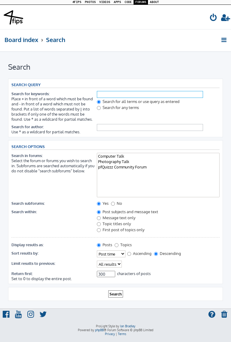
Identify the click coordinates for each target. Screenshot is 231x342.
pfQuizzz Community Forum (158, 167)
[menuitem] (213, 18)
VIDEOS (104, 2)
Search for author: (27, 126)
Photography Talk (158, 161)
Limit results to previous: (33, 263)
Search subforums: (28, 203)
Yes (103, 203)
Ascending (139, 253)
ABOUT (154, 2)
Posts (104, 244)
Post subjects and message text (127, 211)
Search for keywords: (30, 93)
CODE (128, 2)
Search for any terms (118, 107)
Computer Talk (158, 156)
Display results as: (27, 244)
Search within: (24, 211)
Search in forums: (27, 155)
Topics (123, 244)
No (116, 203)
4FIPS (76, 2)
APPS (117, 2)
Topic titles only (114, 223)
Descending (167, 253)
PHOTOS (90, 2)
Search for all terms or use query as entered (138, 101)
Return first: (22, 273)
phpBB (99, 330)
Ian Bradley (127, 326)
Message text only (116, 217)
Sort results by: (24, 253)
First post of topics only (120, 229)
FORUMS (140, 2)
